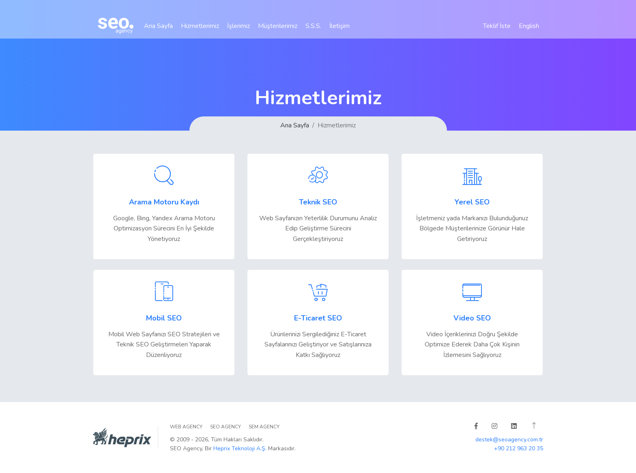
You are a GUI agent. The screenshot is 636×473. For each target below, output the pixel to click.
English (529, 30)
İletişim (339, 30)
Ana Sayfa (158, 30)
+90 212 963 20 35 (518, 448)
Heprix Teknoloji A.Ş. (239, 448)
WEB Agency (186, 427)
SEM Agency (264, 427)
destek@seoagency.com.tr (509, 439)
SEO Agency (225, 427)
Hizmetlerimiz (200, 30)
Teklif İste (497, 30)
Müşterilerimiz (277, 30)
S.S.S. (313, 30)
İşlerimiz (238, 30)
